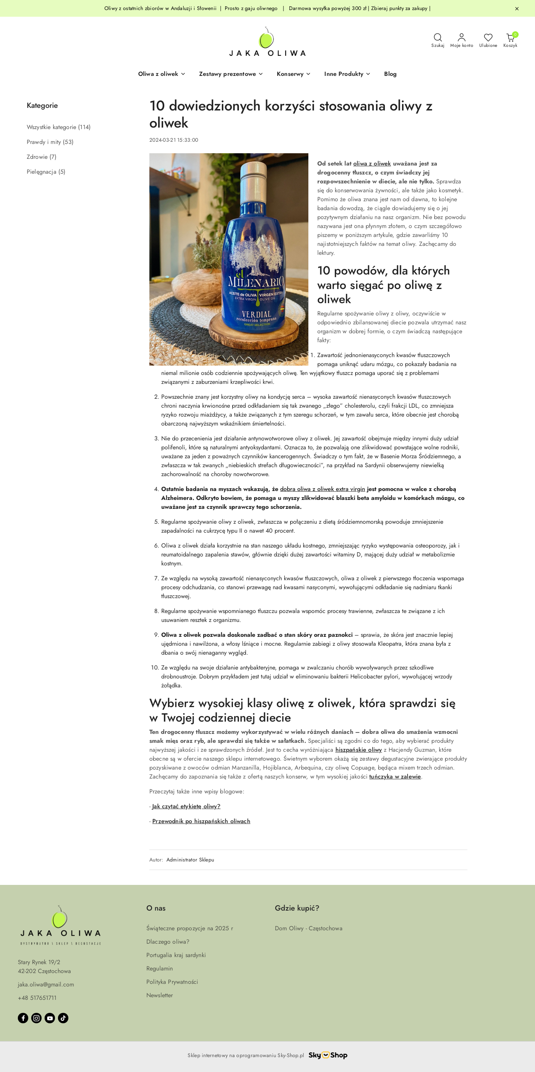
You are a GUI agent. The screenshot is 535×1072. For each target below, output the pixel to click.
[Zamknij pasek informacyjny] (516, 8)
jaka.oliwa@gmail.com (46, 984)
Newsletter (159, 995)
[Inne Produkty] (347, 74)
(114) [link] (84, 127)
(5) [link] (61, 171)
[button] (162, 74)
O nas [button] (155, 908)
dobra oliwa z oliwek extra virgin (322, 489)
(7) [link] (52, 157)
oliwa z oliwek (372, 163)
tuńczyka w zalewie (395, 776)
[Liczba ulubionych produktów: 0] (488, 41)
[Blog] (390, 74)
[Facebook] (23, 1018)
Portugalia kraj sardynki (176, 955)
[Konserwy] (294, 74)
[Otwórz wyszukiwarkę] (437, 41)
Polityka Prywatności (172, 982)
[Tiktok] (63, 1018)
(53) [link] (68, 142)
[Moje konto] (461, 41)
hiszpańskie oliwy (358, 749)
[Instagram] (36, 1018)
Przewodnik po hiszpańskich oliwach (201, 821)
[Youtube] (50, 1018)
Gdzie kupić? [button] (297, 908)
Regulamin (159, 968)
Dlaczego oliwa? (167, 941)
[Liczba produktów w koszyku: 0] (510, 41)
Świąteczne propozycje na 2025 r (189, 928)
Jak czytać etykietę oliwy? (186, 806)
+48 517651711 (37, 998)
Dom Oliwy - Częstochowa (309, 928)
